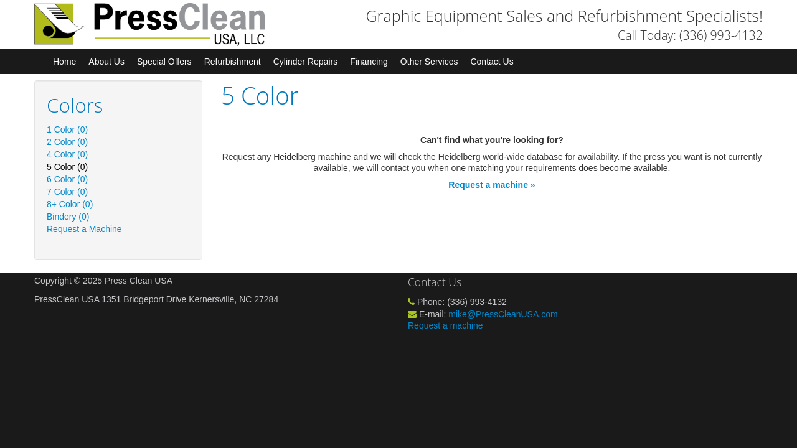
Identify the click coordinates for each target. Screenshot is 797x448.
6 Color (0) (67, 179)
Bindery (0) (68, 217)
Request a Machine (84, 229)
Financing (369, 62)
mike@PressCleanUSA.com (502, 314)
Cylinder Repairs (305, 62)
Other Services (429, 62)
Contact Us (491, 62)
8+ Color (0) (70, 204)
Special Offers (164, 62)
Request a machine (445, 325)
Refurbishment (232, 62)
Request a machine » (491, 185)
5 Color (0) (67, 167)
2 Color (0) (67, 142)
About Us (106, 62)
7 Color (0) (67, 192)
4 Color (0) (67, 154)
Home (64, 62)
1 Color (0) (67, 129)
